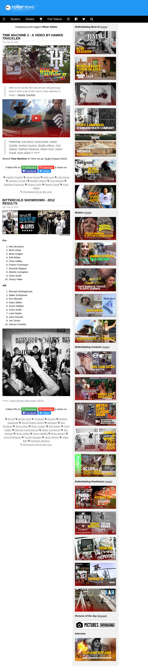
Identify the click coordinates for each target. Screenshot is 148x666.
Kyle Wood (27, 141)
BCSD (40, 401)
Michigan (52, 422)
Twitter (46, 171)
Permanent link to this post (37, 191)
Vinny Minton (52, 437)
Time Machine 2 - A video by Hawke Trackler (32, 36)
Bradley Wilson (46, 145)
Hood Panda (41, 141)
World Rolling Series (33, 422)
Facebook (31, 171)
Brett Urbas (22, 426)
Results (52, 419)
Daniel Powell (52, 184)
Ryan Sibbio (24, 152)
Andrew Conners (28, 145)
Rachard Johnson (40, 440)
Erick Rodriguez (12, 437)
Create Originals (17, 401)
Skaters (15, 19)
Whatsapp (30, 167)
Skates (29, 19)
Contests (39, 419)
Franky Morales (33, 437)
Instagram (47, 167)
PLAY (48, 158)
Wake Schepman (51, 430)
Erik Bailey (55, 426)
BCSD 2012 (24, 419)
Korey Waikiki (40, 433)
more (104, 26)
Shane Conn (47, 149)
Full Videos (55, 19)
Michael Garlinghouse (26, 430)
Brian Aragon (31, 401)
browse (102, 616)
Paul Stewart (57, 180)
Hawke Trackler (26, 95)
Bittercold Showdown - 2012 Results (28, 201)
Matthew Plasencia (28, 149)
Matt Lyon (48, 177)
